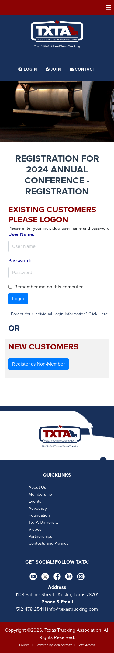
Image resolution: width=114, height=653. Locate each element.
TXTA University (44, 522)
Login (28, 69)
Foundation (39, 515)
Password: (19, 261)
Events (35, 501)
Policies (24, 645)
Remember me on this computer (48, 287)
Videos (35, 529)
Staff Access (86, 645)
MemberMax (63, 645)
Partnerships (40, 536)
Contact (83, 69)
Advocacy (38, 508)
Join (54, 69)
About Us (37, 487)
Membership (40, 494)
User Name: (21, 234)
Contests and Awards (49, 543)
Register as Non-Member (38, 364)
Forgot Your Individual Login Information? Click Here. (60, 314)
